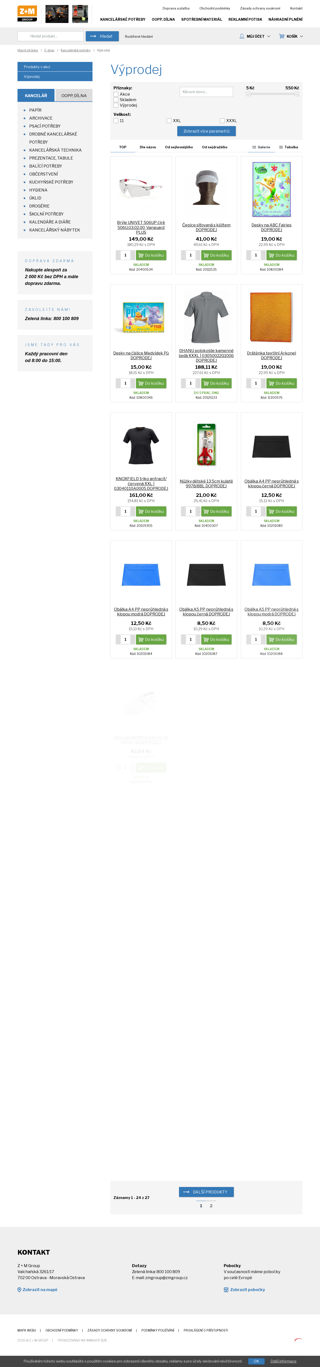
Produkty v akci (37, 67)
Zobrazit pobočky (247, 1289)
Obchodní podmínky (215, 8)
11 (122, 120)
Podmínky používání (158, 1330)
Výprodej (128, 105)
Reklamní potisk (245, 19)
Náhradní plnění (285, 19)
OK (256, 1361)
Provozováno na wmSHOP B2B (82, 1340)
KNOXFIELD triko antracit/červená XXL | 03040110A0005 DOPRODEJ (141, 483)
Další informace (283, 1361)
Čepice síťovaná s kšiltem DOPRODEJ (206, 227)
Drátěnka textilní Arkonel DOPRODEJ (271, 355)
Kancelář (36, 95)
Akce (125, 94)
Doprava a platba (176, 8)
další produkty (210, 1192)
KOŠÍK (294, 36)
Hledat (106, 36)
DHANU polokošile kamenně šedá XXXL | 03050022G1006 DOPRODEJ (206, 355)
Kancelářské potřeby (123, 19)
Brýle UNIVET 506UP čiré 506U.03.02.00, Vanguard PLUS (141, 227)
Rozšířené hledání (139, 36)
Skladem (128, 99)
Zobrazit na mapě (39, 1289)
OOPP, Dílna (163, 19)
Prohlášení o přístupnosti (206, 1330)
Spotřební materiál (201, 19)
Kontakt (296, 8)
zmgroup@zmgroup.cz (166, 1277)
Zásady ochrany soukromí (260, 8)
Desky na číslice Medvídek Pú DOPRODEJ (141, 355)
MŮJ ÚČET (258, 36)
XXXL (231, 120)
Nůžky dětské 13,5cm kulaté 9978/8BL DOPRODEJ (206, 483)
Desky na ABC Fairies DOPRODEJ (272, 227)
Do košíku (154, 255)
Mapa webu (27, 1330)
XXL (177, 120)
